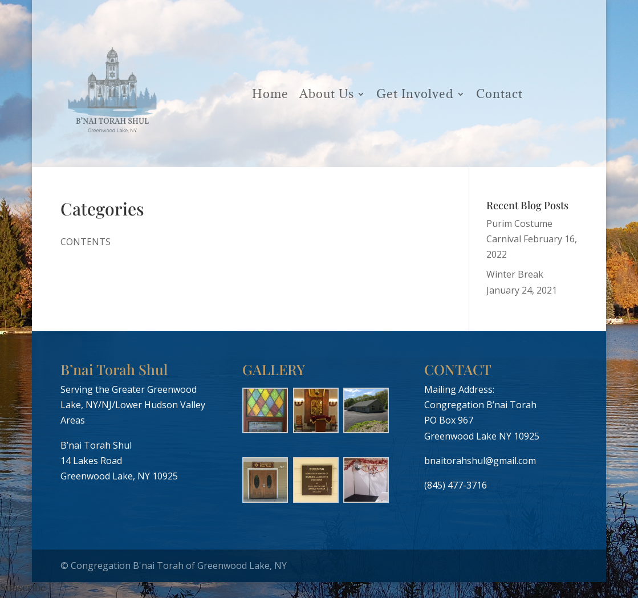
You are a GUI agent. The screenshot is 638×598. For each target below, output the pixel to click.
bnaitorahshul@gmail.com (480, 460)
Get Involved (415, 93)
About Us (326, 93)
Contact (499, 93)
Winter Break (514, 274)
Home (270, 93)
